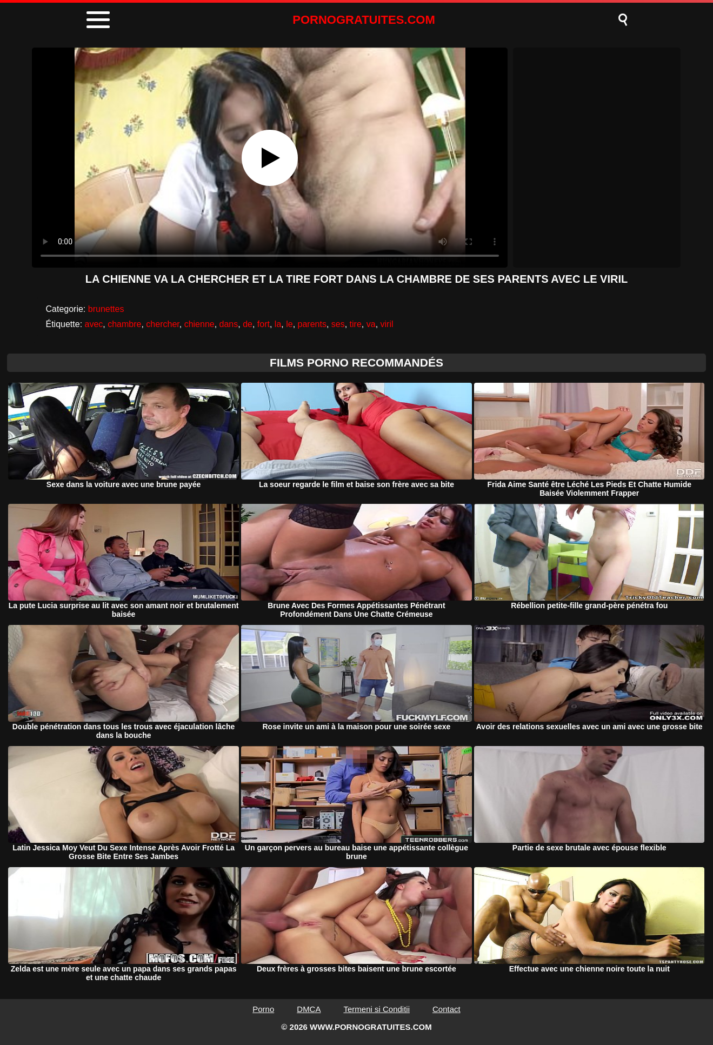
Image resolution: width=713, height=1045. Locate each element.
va (371, 324)
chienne (199, 324)
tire (356, 324)
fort (263, 324)
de (247, 324)
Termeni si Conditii (376, 1009)
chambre (124, 324)
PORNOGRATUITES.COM (363, 19)
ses (338, 324)
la (278, 324)
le (289, 324)
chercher (162, 324)
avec (94, 324)
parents (312, 324)
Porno (263, 1009)
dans (228, 324)
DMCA (309, 1009)
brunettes (106, 309)
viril (387, 324)
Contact (446, 1009)
